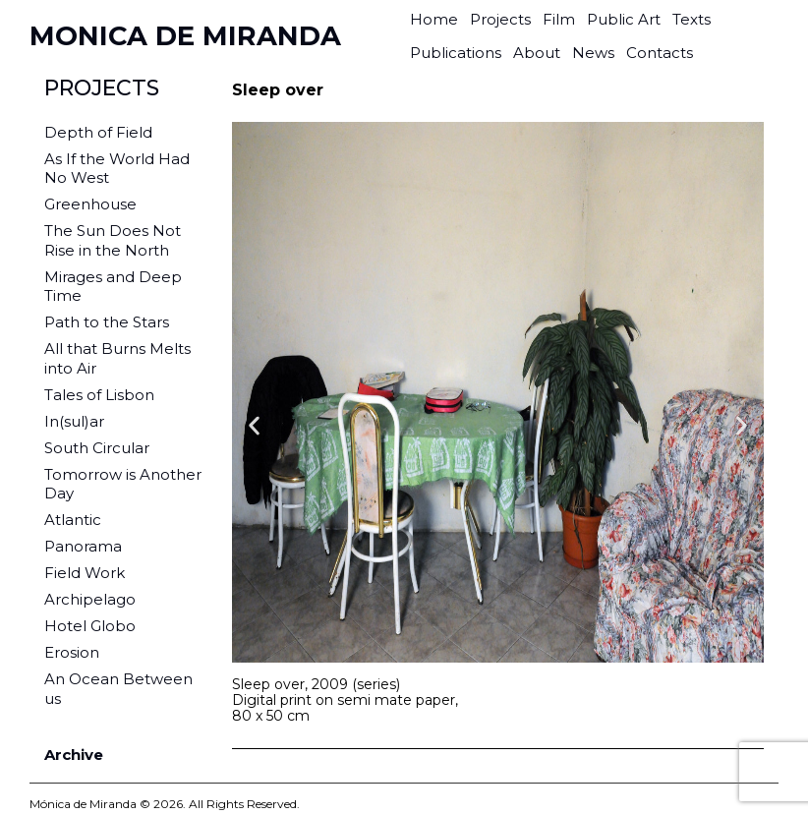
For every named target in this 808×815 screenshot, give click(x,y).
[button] (254, 425)
